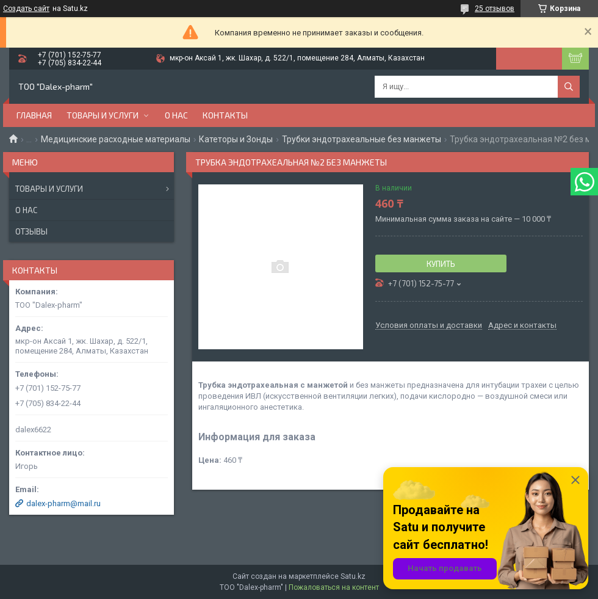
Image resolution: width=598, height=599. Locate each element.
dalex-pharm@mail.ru (63, 503)
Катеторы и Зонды (236, 139)
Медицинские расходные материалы (115, 139)
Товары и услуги (103, 115)
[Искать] (569, 87)
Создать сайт (26, 8)
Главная (34, 115)
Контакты (225, 115)
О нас (176, 115)
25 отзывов (494, 8)
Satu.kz (353, 576)
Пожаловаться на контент (334, 587)
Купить (441, 264)
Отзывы (31, 231)
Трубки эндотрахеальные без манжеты (361, 139)
